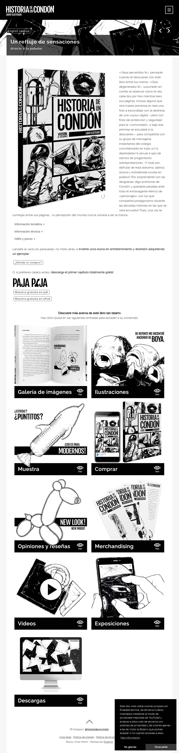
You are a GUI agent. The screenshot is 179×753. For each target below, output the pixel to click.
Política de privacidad (108, 737)
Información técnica (27, 231)
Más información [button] (130, 737)
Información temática (28, 224)
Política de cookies (83, 737)
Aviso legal (65, 737)
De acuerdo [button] (161, 747)
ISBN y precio (23, 238)
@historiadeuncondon (97, 729)
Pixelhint (108, 742)
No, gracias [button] (130, 747)
